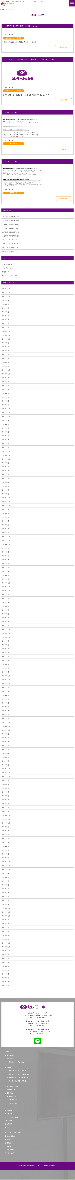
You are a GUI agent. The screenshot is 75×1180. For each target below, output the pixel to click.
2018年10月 (6, 591)
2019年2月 (5, 575)
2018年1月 (5, 625)
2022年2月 (5, 443)
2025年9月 (5, 300)
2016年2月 (5, 714)
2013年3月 (5, 850)
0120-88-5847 (40, 1017)
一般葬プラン (13, 1103)
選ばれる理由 (9, 1055)
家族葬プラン (13, 1100)
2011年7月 (5, 924)
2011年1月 (5, 939)
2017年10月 (6, 637)
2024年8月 (5, 347)
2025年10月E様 (10, 228)
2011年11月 (6, 912)
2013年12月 (6, 815)
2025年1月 (5, 327)
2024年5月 (5, 354)
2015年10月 (6, 730)
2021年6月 (5, 474)
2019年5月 (5, 563)
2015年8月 (5, 738)
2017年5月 (5, 656)
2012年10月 (6, 869)
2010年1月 (5, 986)
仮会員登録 (8, 1124)
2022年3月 (5, 440)
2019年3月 (5, 571)
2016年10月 (6, 684)
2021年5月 (5, 478)
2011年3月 (5, 935)
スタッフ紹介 (9, 1150)
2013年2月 (5, 854)
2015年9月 (5, 734)
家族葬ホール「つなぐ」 (17, 1062)
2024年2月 (5, 362)
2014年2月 (5, 807)
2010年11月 (6, 947)
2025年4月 (5, 320)
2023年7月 (5, 385)
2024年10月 (6, 339)
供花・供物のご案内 (11, 1117)
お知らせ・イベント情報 (10, 276)
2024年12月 (6, 331)
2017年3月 (5, 664)
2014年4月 (5, 800)
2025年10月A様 (10, 236)
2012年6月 (5, 885)
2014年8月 (5, 784)
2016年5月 (5, 703)
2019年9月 (5, 548)
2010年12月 (6, 943)
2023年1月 (5, 405)
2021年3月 (5, 486)
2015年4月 (5, 753)
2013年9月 (5, 827)
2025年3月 (5, 323)
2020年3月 (5, 525)
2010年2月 (5, 982)
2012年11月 (6, 865)
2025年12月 (6, 289)
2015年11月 (6, 726)
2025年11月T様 (10, 216)
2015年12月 (6, 722)
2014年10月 (6, 776)
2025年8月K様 (10, 251)
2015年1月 (5, 765)
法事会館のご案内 (10, 1090)
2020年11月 (6, 502)
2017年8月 (5, 645)
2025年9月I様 (9, 240)
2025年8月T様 (10, 247)
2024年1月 (5, 366)
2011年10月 (6, 916)
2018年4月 (5, 614)
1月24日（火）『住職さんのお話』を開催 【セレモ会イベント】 (29, 59)
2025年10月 (6, 296)
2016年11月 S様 (10, 161)
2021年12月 (6, 451)
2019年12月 (6, 536)
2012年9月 (5, 873)
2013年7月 (5, 835)
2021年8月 (5, 467)
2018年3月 (5, 618)
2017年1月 (5, 672)
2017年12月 (6, 629)
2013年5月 (5, 842)
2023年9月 (5, 378)
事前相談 (8, 1139)
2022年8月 (5, 424)
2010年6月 (5, 966)
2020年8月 (5, 513)
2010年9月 (5, 955)
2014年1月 (5, 811)
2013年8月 (5, 831)
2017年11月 (6, 633)
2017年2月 (5, 668)
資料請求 (8, 1127)
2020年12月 (6, 498)
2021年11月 (6, 455)
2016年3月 (5, 711)
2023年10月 (6, 374)
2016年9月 (5, 687)
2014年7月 (5, 788)
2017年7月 (5, 649)
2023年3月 (5, 397)
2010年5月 (5, 970)
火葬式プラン (13, 1096)
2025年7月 (5, 308)
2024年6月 (5, 351)
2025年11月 (6, 292)
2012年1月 (5, 904)
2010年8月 (5, 958)
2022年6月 (5, 432)
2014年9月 (5, 780)
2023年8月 (5, 382)
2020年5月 (5, 521)
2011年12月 (6, 908)
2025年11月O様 (10, 220)
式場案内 (8, 1067)
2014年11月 (6, 773)
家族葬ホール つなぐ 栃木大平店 (19, 1077)
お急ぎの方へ (9, 1114)
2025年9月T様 (10, 244)
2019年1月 (5, 579)
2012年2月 (5, 900)
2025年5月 (5, 316)
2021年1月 (5, 494)
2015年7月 (5, 742)
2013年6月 (5, 838)
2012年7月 (5, 881)
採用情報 (8, 1146)
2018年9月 (5, 594)
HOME (7, 1052)
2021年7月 (5, 471)
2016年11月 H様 (10, 112)
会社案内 (8, 1143)
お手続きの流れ (9, 268)
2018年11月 (6, 587)
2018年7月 (5, 602)
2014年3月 (5, 804)
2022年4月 (5, 436)
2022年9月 (5, 420)
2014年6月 (5, 792)
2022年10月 (6, 416)
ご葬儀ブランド (10, 1059)
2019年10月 (6, 544)
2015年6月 (5, 745)
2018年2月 (5, 622)
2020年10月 (6, 505)
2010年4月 (5, 974)
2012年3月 (5, 896)
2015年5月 (5, 749)
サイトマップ (9, 1153)
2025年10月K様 (10, 224)
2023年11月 (6, 370)
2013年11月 (6, 819)
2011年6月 (5, 927)
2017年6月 (5, 653)
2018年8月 (5, 598)
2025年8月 (5, 304)
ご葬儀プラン (9, 1093)
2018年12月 (6, 583)
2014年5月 (5, 796)
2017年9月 (5, 641)
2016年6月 (5, 699)
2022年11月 (6, 412)
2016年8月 (5, 691)
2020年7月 (5, 517)
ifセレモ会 (8, 1121)
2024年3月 (5, 358)
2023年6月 (5, 389)
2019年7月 (5, 556)
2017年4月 (5, 660)
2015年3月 (5, 757)
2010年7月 (5, 962)
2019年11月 (6, 540)
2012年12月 (6, 862)
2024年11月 (6, 335)
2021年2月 (5, 490)
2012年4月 (5, 893)
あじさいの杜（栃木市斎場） (18, 1081)
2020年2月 (5, 529)
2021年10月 (6, 459)
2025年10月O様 (10, 232)
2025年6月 (5, 312)
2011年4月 (5, 931)
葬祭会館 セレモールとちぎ (17, 1071)
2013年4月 (5, 846)
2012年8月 (5, 877)
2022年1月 (5, 447)
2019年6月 (5, 560)
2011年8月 (5, 920)
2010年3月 (5, 978)
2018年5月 (5, 610)
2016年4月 (5, 707)
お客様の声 (5, 272)
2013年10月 (6, 823)
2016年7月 (5, 695)
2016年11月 (6, 680)
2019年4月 (5, 567)
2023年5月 (5, 393)
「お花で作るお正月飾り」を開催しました (21, 26)
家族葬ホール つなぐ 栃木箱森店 (19, 1074)
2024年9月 (5, 343)
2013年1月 (5, 858)
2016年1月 (5, 718)
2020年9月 (5, 509)
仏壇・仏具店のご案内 (12, 1086)
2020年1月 (5, 533)
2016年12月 (6, 676)
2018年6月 (5, 606)
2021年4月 (5, 482)
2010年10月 (6, 951)
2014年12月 (6, 769)
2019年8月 (5, 552)
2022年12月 (6, 409)
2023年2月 (5, 401)
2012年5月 (5, 889)
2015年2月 (5, 761)
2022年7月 (5, 428)
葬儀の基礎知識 (7, 264)
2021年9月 (5, 463)
